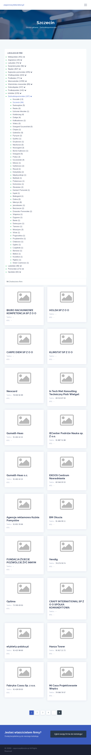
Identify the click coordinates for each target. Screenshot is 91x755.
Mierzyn (17, 202)
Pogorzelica (19, 235)
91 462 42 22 (18, 437)
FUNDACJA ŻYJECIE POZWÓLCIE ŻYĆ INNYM (21, 561)
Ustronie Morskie (21, 111)
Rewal (17, 169)
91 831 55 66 (18, 524)
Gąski (16, 193)
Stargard (18, 154)
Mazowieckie (17, 81)
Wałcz (17, 123)
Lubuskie (14, 63)
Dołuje (17, 117)
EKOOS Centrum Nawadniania (59, 477)
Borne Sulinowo (20, 151)
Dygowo (18, 217)
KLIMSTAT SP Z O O (61, 352)
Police (16, 157)
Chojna (17, 129)
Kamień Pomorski (21, 190)
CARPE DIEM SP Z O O (20, 352)
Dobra (17, 199)
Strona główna (32, 27)
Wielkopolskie (17, 75)
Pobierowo (19, 181)
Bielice (17, 254)
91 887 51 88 (61, 440)
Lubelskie (15, 266)
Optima (11, 601)
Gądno (17, 244)
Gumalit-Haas (15, 433)
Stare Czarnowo (21, 263)
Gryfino (17, 139)
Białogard (18, 196)
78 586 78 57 (61, 692)
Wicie (16, 232)
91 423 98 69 (18, 650)
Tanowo (17, 226)
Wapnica (18, 214)
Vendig (53, 559)
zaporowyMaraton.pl (14, 4)
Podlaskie (15, 78)
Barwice (17, 251)
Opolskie (14, 272)
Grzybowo (18, 142)
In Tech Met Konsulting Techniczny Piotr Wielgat (64, 393)
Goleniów (18, 132)
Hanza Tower (57, 646)
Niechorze (18, 145)
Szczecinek (18, 160)
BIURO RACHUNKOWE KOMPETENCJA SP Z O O (21, 312)
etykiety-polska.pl (18, 646)
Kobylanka (18, 172)
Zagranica (15, 60)
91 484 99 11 (61, 521)
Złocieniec (18, 187)
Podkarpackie (17, 90)
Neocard (12, 391)
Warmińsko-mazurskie (20, 84)
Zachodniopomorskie (48, 27)
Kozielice (18, 257)
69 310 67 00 (61, 398)
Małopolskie (16, 57)
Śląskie (14, 69)
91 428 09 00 (18, 689)
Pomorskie (16, 269)
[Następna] (59, 712)
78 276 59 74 (61, 563)
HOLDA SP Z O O (59, 310)
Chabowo (18, 242)
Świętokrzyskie (17, 66)
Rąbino (17, 260)
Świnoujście (19, 105)
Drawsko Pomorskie (22, 211)
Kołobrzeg (18, 114)
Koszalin (18, 99)
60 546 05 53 (61, 482)
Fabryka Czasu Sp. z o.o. (21, 685)
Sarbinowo (18, 166)
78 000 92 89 (18, 395)
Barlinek (17, 178)
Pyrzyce (17, 135)
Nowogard (18, 148)
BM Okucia (55, 517)
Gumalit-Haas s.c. (17, 475)
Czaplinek (18, 248)
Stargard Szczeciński (23, 126)
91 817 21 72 (61, 650)
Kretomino (18, 184)
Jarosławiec (19, 205)
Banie (16, 220)
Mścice (17, 163)
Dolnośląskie (16, 87)
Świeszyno (18, 223)
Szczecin (18, 102)
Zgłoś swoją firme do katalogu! (68, 734)
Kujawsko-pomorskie (20, 72)
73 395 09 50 (18, 605)
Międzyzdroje (19, 175)
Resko (17, 108)
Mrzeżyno (18, 229)
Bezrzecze (18, 208)
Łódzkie (14, 93)
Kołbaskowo (19, 120)
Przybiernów (19, 238)
